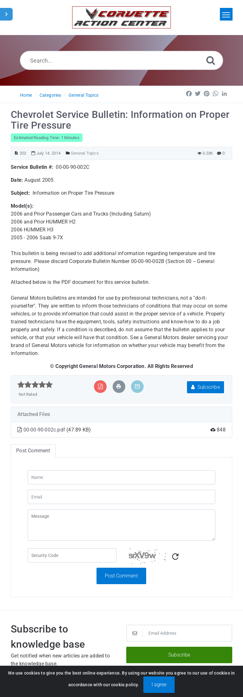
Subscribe (205, 387)
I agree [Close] (159, 689)
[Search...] (121, 60)
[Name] (122, 477)
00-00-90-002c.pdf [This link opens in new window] (45, 430)
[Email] (122, 497)
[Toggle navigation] (226, 14)
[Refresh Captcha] (175, 556)
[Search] (210, 60)
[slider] (35, 384)
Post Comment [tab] (33, 451)
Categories (50, 95)
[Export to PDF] (100, 386)
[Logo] (121, 17)
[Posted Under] (68, 153)
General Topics (83, 95)
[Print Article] (119, 386)
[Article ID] (16, 153)
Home (26, 95)
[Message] (122, 525)
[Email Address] (179, 633)
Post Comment (121, 576)
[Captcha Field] (72, 555)
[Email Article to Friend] (137, 386)
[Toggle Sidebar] (6, 14)
